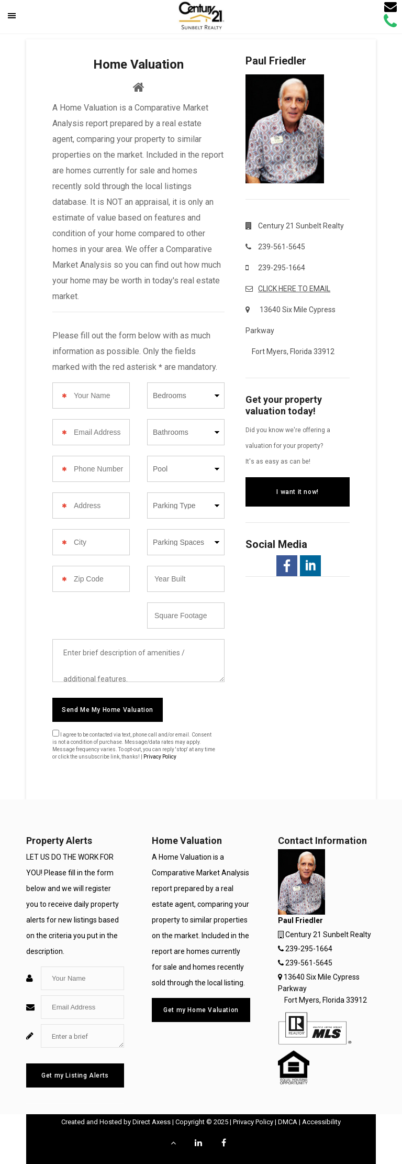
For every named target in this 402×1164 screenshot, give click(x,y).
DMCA (287, 1122)
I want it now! (297, 492)
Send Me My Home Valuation (107, 709)
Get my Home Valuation (201, 1010)
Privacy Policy (159, 757)
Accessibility (321, 1122)
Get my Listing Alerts (75, 1075)
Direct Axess (151, 1122)
